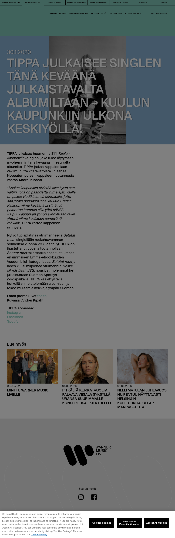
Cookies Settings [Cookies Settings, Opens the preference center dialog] (101, 522)
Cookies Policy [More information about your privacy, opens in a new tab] (39, 534)
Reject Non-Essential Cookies (129, 523)
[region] (87, 524)
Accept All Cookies (156, 522)
